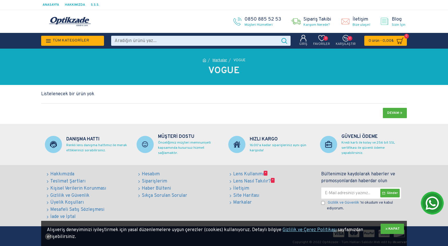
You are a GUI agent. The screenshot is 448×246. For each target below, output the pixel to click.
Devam (393, 113)
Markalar (220, 60)
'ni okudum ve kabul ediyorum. (357, 205)
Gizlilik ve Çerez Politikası (310, 230)
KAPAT (394, 229)
